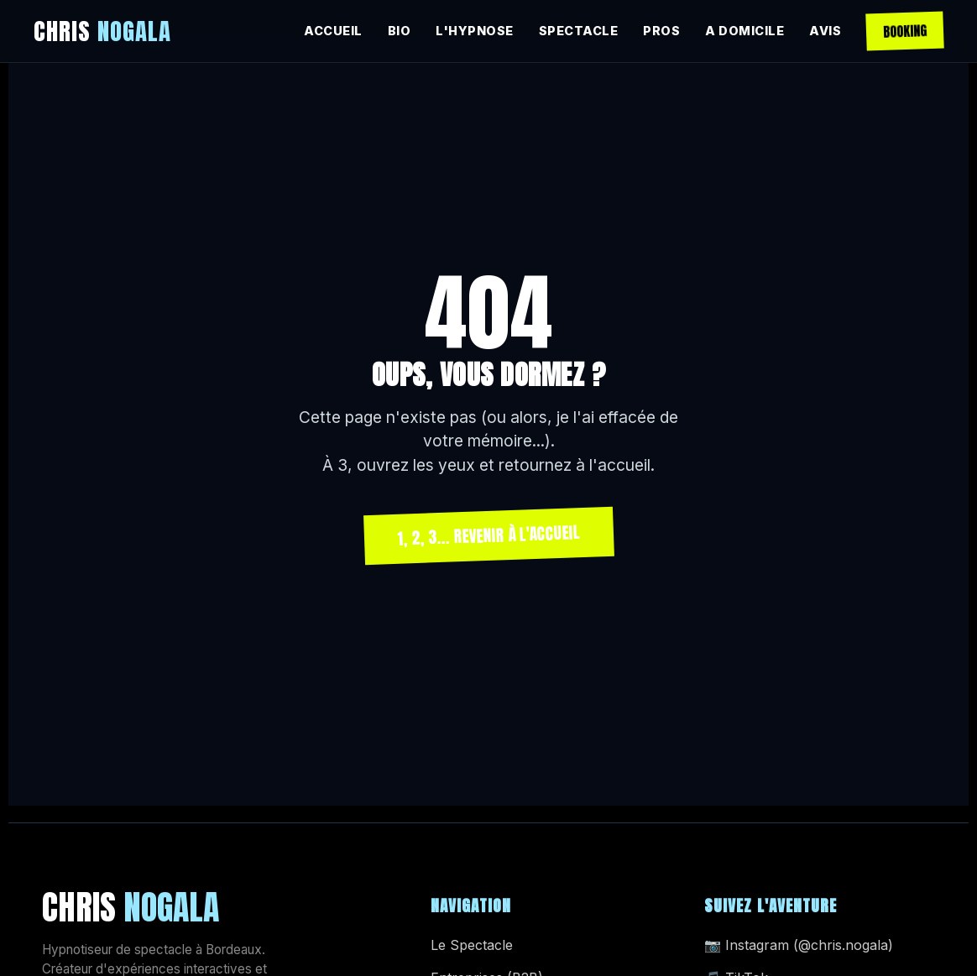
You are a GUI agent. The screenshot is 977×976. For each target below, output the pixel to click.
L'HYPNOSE (475, 30)
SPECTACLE (579, 30)
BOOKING (905, 31)
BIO (399, 30)
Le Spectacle (472, 945)
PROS (661, 30)
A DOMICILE (744, 30)
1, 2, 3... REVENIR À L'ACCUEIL (488, 535)
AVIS (825, 30)
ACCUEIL (333, 30)
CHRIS (102, 31)
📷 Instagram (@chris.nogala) (798, 945)
